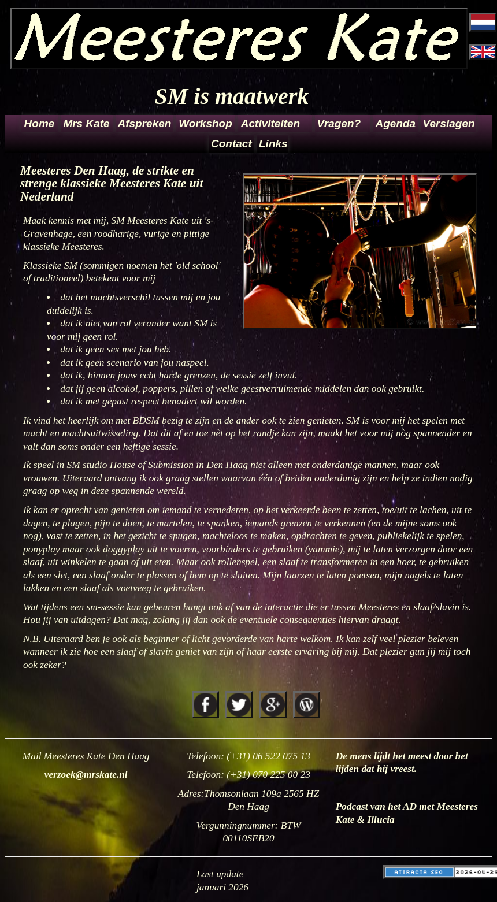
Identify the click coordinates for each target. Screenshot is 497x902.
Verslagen (448, 123)
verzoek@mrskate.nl (86, 774)
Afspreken (145, 123)
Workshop (205, 123)
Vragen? (339, 123)
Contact (231, 144)
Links (273, 144)
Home (39, 123)
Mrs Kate (86, 123)
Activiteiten (270, 123)
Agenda (396, 123)
